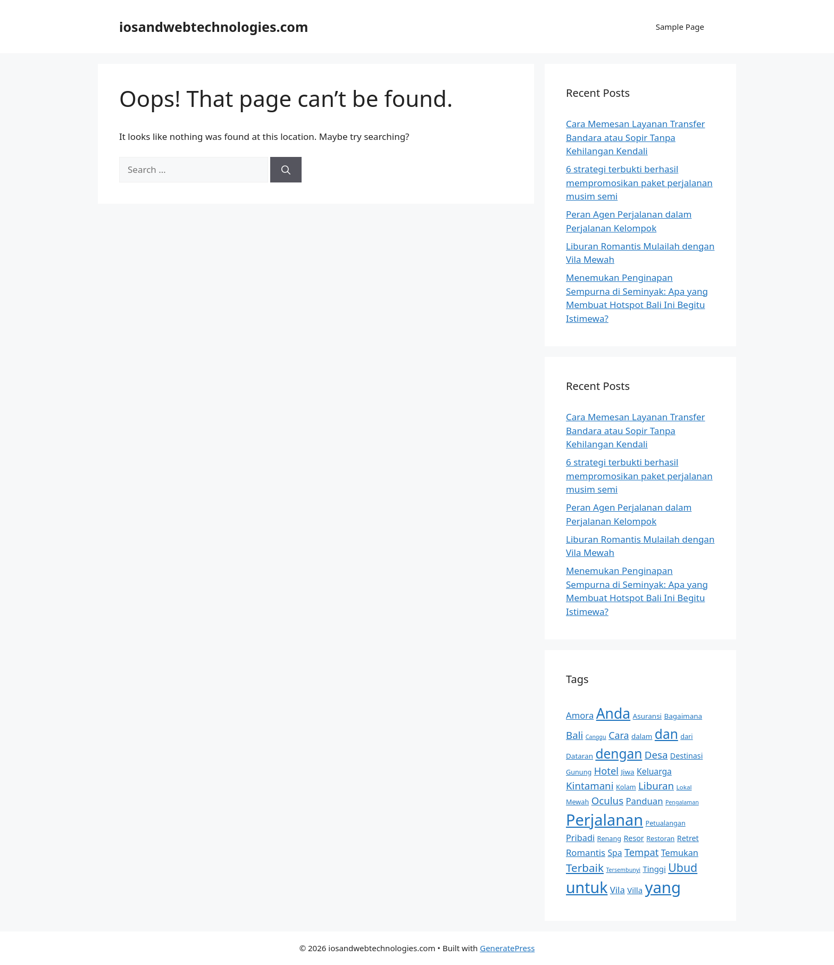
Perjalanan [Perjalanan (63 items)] (604, 819)
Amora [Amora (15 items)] (580, 715)
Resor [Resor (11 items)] (633, 838)
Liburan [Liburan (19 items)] (656, 785)
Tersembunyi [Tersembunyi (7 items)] (623, 870)
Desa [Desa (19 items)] (656, 754)
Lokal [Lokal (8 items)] (684, 787)
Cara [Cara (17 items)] (618, 735)
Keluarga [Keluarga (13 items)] (654, 771)
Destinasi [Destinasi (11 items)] (686, 756)
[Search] (286, 169)
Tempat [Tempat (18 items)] (641, 852)
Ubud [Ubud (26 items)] (682, 867)
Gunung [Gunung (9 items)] (578, 772)
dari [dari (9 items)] (686, 736)
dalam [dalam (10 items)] (641, 736)
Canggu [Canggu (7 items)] (596, 737)
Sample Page (680, 26)
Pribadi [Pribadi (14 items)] (580, 838)
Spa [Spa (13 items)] (614, 853)
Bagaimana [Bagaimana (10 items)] (683, 716)
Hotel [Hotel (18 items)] (606, 770)
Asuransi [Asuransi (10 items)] (647, 716)
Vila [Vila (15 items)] (617, 890)
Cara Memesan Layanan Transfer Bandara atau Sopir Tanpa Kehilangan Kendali (635, 137)
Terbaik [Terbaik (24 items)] (585, 867)
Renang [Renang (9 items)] (609, 838)
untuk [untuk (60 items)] (586, 887)
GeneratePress (507, 948)
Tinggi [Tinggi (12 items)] (654, 868)
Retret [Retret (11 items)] (688, 838)
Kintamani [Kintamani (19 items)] (590, 785)
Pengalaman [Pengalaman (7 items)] (682, 802)
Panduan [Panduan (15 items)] (644, 801)
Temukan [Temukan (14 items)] (679, 853)
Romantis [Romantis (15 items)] (585, 852)
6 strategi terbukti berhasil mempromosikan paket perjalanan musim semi (639, 182)
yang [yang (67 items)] (663, 887)
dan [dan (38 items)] (666, 734)
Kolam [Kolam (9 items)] (626, 787)
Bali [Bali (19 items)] (574, 735)
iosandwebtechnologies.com (213, 27)
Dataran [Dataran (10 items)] (579, 756)
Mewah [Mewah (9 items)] (577, 801)
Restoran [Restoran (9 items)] (660, 838)
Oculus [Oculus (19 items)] (607, 800)
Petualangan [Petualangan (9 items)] (666, 823)
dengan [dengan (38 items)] (618, 753)
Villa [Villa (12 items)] (635, 890)
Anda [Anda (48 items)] (613, 713)
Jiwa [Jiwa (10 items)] (627, 772)
